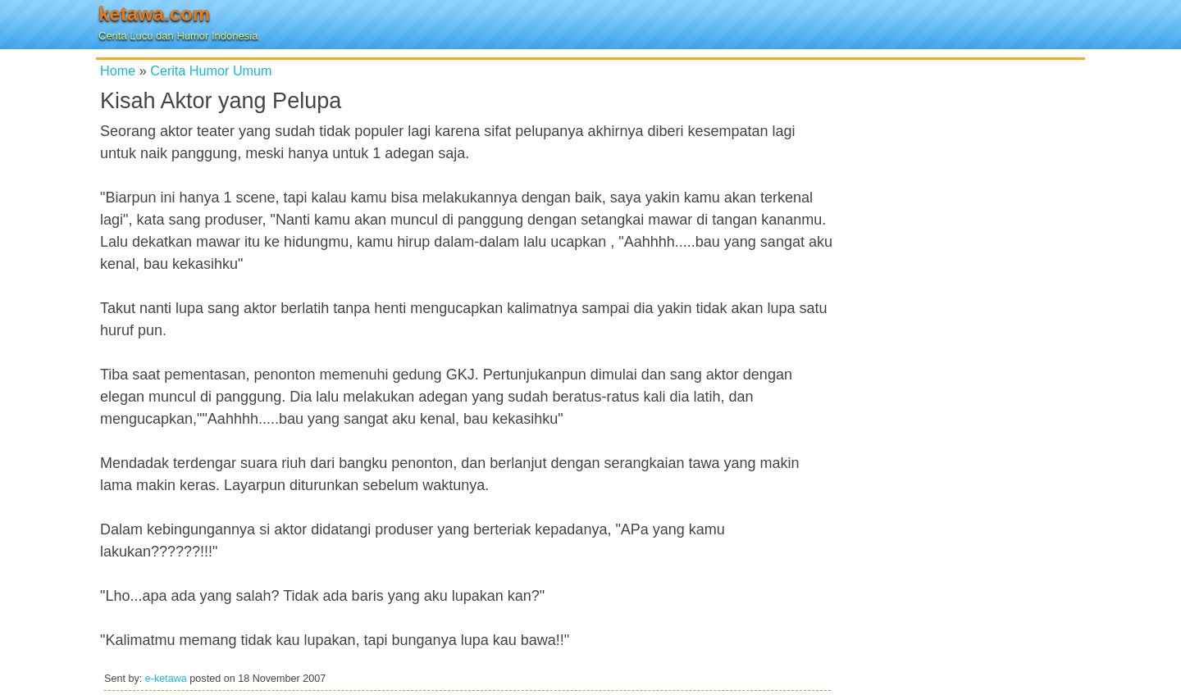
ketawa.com (154, 13)
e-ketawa (166, 678)
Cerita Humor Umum (210, 70)
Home (117, 70)
